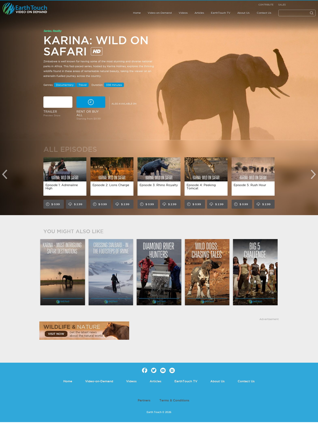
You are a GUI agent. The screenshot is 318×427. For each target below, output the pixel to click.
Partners (144, 400)
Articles (199, 12)
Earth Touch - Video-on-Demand (29, 8)
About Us (243, 12)
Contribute (265, 4)
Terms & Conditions (174, 400)
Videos (183, 12)
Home (137, 12)
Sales (282, 4)
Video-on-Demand (160, 12)
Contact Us (264, 12)
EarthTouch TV (220, 12)
